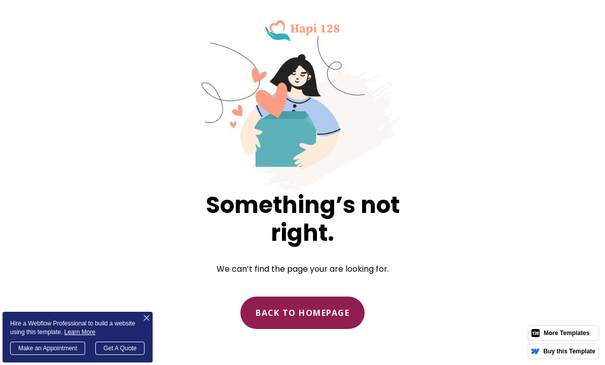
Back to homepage (302, 312)
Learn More (79, 332)
